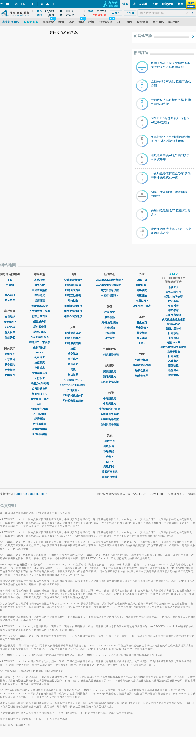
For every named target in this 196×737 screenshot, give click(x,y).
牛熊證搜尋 (109, 398)
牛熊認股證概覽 (110, 354)
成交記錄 (73, 353)
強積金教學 (141, 375)
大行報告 (39, 378)
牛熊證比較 (109, 403)
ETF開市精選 (173, 314)
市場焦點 (173, 337)
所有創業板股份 (40, 337)
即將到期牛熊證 (110, 419)
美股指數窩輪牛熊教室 (173, 347)
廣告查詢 (10, 364)
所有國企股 (39, 326)
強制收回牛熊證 (110, 424)
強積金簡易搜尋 (142, 365)
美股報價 (109, 446)
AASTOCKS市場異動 (73, 385)
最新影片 (173, 287)
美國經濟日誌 (109, 471)
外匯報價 (142, 285)
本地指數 (39, 279)
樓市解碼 (173, 374)
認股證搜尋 (109, 371)
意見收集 (10, 332)
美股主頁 (109, 441)
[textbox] (167, 13)
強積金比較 (141, 370)
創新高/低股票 (39, 305)
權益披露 (73, 374)
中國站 (10, 285)
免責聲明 (10, 369)
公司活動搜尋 (39, 388)
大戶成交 (73, 358)
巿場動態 (142, 300)
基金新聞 (142, 332)
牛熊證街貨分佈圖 (109, 408)
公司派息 (39, 367)
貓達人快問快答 (173, 296)
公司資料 (73, 390)
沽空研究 (39, 362)
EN (23, 4)
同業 (73, 369)
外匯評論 (109, 332)
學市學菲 (173, 310)
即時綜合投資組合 (73, 400)
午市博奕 (173, 305)
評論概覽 (109, 312)
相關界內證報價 (73, 316)
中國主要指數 (39, 290)
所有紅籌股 (39, 331)
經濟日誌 (39, 418)
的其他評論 (143, 36)
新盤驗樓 (173, 365)
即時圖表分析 (73, 290)
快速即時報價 (73, 279)
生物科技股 (39, 347)
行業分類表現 (39, 316)
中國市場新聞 (109, 295)
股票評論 (109, 317)
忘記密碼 (10, 327)
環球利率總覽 (39, 434)
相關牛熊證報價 (73, 311)
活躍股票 (39, 300)
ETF (39, 352)
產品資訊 (10, 294)
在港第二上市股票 (39, 342)
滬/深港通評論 (109, 322)
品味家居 (173, 360)
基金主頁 (142, 322)
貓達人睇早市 (173, 291)
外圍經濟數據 (109, 476)
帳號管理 (10, 321)
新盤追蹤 (173, 370)
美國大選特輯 (173, 328)
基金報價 (142, 327)
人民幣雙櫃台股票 (39, 311)
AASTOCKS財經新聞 (109, 279)
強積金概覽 (141, 359)
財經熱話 (173, 333)
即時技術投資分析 (73, 395)
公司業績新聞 (39, 373)
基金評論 (109, 327)
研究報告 (109, 338)
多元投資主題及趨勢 (173, 319)
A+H (39, 404)
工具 (141, 343)
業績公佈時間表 (40, 383)
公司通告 (39, 357)
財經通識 (173, 356)
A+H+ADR (39, 413)
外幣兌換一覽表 (142, 305)
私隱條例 (10, 375)
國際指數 (39, 285)
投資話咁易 (173, 324)
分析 (109, 456)
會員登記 (10, 316)
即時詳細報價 (73, 285)
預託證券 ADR (39, 408)
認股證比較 (109, 376)
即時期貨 (39, 295)
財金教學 (10, 300)
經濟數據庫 (39, 423)
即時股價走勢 (73, 343)
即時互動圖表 (73, 295)
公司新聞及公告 (73, 379)
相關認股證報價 (73, 305)
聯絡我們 (10, 337)
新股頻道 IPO (39, 393)
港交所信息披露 (110, 290)
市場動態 (109, 451)
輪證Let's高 (173, 342)
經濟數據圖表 (39, 429)
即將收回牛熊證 (110, 414)
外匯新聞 (142, 290)
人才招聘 (10, 359)
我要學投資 (173, 351)
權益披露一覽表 (40, 399)
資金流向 (73, 364)
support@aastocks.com (30, 493)
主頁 (9, 279)
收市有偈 (173, 301)
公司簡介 (10, 354)
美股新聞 (109, 466)
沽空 (73, 348)
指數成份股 (39, 321)
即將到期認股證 (110, 381)
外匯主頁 (142, 279)
